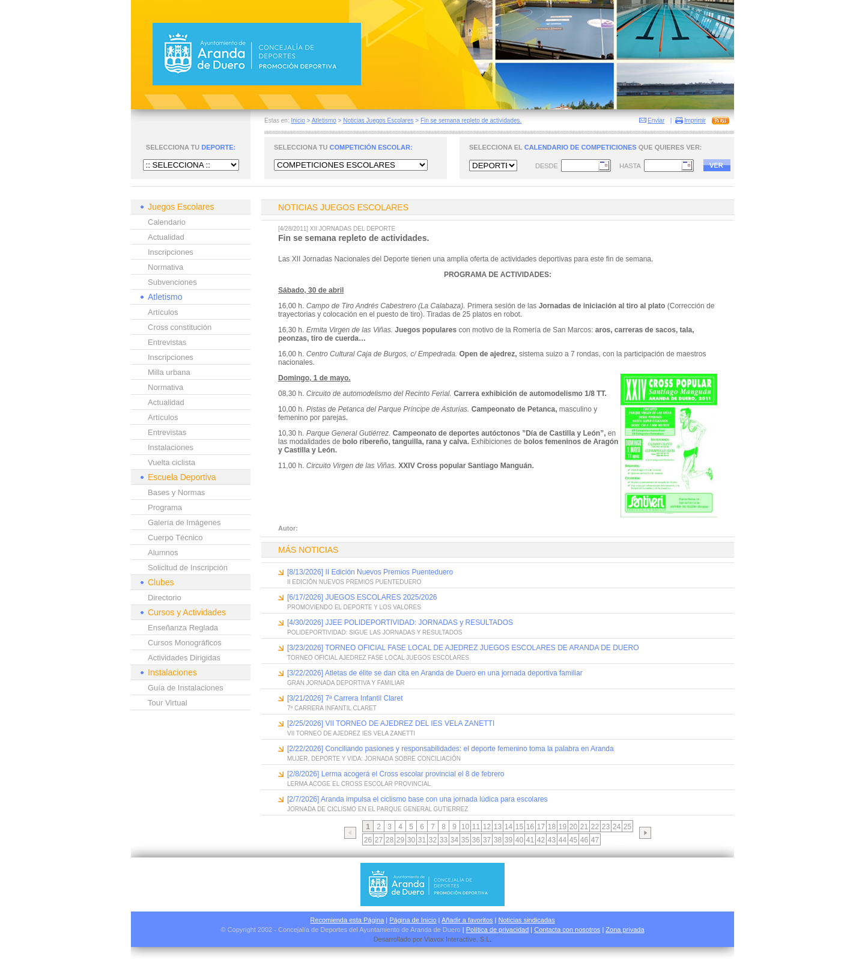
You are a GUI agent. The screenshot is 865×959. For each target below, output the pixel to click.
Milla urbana (169, 372)
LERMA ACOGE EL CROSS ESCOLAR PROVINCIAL (359, 784)
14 (508, 827)
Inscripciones (170, 252)
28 (389, 840)
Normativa (165, 267)
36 (476, 840)
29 (400, 840)
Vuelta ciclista (171, 462)
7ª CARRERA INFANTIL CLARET (332, 708)
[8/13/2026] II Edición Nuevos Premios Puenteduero (370, 572)
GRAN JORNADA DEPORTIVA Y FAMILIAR (345, 683)
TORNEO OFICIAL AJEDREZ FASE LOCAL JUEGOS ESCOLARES (378, 657)
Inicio (298, 120)
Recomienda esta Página (347, 920)
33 (444, 840)
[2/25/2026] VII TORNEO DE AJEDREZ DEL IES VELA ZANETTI (390, 723)
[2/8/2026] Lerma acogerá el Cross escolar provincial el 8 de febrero (396, 774)
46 (584, 840)
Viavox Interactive (450, 939)
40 (519, 840)
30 (411, 840)
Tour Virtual (167, 702)
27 (379, 840)
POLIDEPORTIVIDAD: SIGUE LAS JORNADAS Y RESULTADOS (374, 632)
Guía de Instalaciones (185, 687)
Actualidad (166, 237)
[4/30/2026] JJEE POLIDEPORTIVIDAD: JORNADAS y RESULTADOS (400, 622)
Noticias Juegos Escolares (378, 120)
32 (433, 840)
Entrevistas (167, 342)
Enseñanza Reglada (183, 627)
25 (627, 827)
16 (530, 827)
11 (476, 827)
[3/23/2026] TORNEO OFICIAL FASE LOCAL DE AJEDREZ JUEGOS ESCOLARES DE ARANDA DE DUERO (463, 648)
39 (508, 840)
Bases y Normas (176, 492)
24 (617, 827)
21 (584, 827)
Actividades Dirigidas (184, 657)
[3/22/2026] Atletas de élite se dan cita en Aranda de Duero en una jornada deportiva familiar (435, 673)
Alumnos (163, 552)
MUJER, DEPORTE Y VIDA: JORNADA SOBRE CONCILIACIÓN (374, 758)
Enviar (656, 120)
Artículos (163, 312)
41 (530, 840)
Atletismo (324, 120)
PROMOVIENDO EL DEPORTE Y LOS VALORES (354, 607)
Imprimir (695, 120)
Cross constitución (179, 327)
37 (487, 840)
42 (541, 840)
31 (422, 840)
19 (562, 827)
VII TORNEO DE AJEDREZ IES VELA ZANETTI (351, 733)
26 (368, 840)
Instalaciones (170, 447)
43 (552, 840)
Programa (165, 507)
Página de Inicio (412, 920)
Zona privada (625, 929)
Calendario (167, 222)
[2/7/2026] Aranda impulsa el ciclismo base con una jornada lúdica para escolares (417, 799)
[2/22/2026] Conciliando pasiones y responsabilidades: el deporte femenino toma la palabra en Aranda (450, 748)
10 (465, 827)
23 (606, 827)
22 (595, 827)
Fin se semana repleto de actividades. (470, 120)
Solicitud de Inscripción (188, 567)
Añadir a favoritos (467, 920)
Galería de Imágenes (184, 522)
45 (573, 840)
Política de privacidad (497, 929)
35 (465, 840)
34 (454, 840)
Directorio (164, 597)
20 (573, 827)
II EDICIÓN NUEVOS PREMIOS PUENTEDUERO (354, 582)
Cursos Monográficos (185, 642)
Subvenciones (172, 282)
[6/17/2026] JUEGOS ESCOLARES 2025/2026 (362, 597)
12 (487, 827)
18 (552, 827)
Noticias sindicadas (527, 920)
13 (498, 827)
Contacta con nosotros (567, 929)
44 (562, 840)
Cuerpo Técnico (175, 537)
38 (498, 840)
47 (595, 840)
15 (519, 827)
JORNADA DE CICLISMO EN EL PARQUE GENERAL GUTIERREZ (377, 809)
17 (541, 827)
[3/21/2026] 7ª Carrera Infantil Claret (345, 698)
